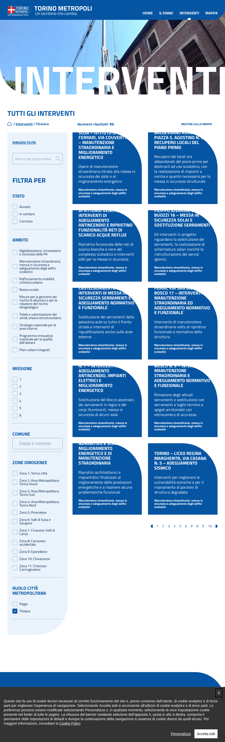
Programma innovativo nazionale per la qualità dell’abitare (36, 339)
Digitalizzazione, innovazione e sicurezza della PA (40, 252)
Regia (23, 604)
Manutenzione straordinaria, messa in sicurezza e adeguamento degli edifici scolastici (40, 266)
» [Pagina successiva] (217, 526)
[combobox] (40, 442)
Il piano (166, 13)
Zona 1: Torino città (33, 473)
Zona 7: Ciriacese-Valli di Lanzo (37, 532)
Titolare (24, 611)
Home (148, 13)
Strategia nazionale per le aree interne (37, 326)
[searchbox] (40, 443)
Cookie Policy (69, 723)
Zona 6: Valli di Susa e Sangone (35, 521)
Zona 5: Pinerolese (32, 512)
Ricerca (58, 158)
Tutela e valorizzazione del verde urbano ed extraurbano (40, 316)
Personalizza (181, 734)
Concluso (26, 221)
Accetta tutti (206, 734)
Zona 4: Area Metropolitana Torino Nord (39, 503)
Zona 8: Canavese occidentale (32, 542)
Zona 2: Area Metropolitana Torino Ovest (39, 482)
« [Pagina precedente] (152, 526)
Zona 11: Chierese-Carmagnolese (33, 567)
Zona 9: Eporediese (33, 551)
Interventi (189, 13)
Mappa (211, 13)
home (9, 124)
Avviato (24, 206)
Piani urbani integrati (34, 350)
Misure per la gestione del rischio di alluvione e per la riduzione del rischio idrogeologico (38, 302)
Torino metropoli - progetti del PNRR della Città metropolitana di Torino (63, 10)
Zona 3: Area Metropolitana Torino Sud (39, 492)
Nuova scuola (28, 289)
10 (210, 526)
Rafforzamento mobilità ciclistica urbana (36, 280)
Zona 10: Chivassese (34, 559)
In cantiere (27, 214)
